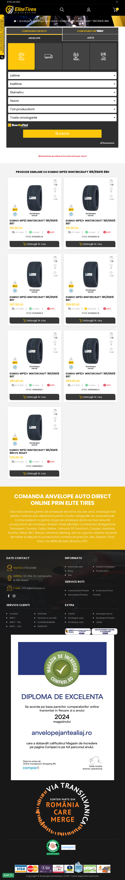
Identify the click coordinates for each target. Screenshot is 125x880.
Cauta (62, 134)
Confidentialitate (46, 622)
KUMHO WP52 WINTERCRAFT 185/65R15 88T (34, 222)
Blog (70, 570)
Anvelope (24, 21)
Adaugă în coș (34, 244)
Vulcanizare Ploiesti (78, 590)
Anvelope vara (76, 622)
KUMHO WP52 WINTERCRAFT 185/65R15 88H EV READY (34, 451)
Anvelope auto (76, 617)
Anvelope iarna (104, 613)
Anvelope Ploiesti (105, 617)
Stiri (70, 575)
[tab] (34, 37)
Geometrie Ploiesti (78, 594)
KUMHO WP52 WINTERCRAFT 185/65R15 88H (84, 21)
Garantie (42, 613)
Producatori (102, 570)
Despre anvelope (105, 566)
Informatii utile (75, 566)
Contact (13, 613)
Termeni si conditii (46, 617)
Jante (99, 622)
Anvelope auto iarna (45, 21)
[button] (63, 9)
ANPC (12, 617)
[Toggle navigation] (117, 2)
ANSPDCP (42, 626)
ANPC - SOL (15, 626)
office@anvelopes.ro (33, 588)
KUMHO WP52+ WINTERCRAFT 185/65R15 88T (90, 222)
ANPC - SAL (15, 622)
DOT (51, 232)
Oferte (71, 613)
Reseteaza (107, 143)
